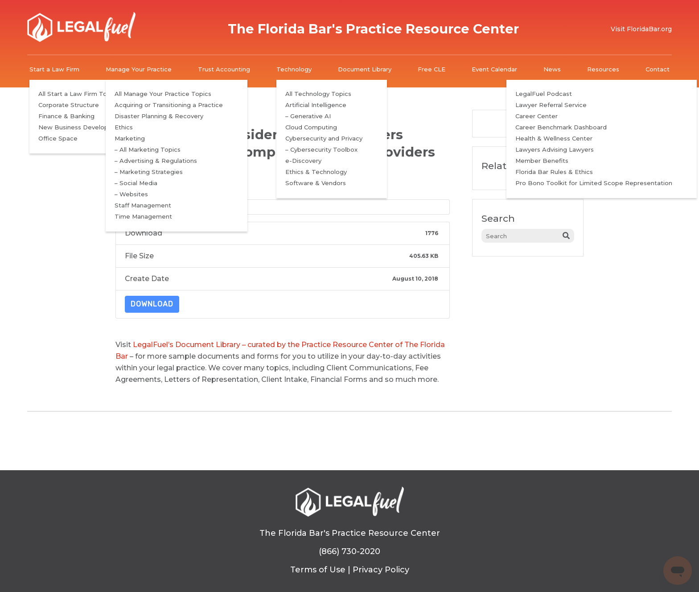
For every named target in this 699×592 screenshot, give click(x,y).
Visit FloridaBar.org (641, 29)
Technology (294, 69)
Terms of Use (317, 570)
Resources (603, 69)
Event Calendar (494, 69)
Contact (658, 69)
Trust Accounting (224, 69)
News (552, 69)
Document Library (364, 69)
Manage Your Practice (139, 69)
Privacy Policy (381, 570)
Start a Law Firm (54, 69)
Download (152, 304)
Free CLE (431, 69)
